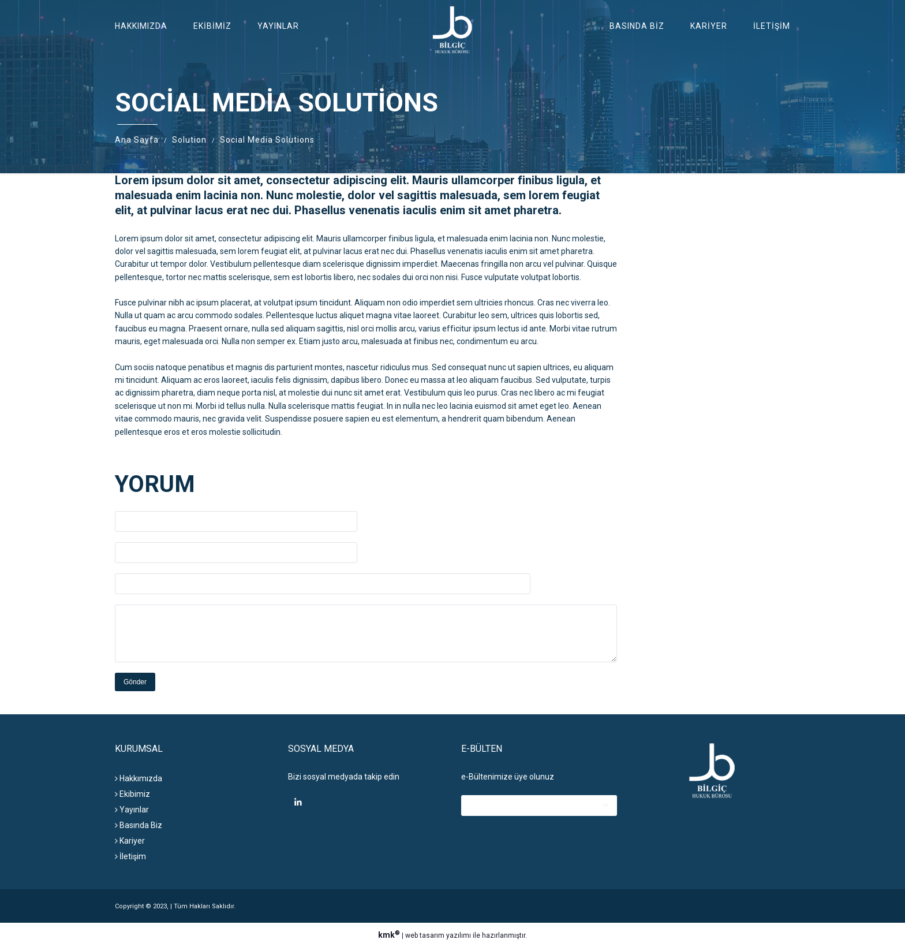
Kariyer (708, 26)
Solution (189, 139)
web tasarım (424, 935)
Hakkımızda (141, 26)
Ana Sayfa (137, 139)
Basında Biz (636, 26)
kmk (390, 934)
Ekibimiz (212, 26)
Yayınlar (278, 26)
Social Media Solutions (267, 139)
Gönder (135, 682)
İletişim (771, 26)
